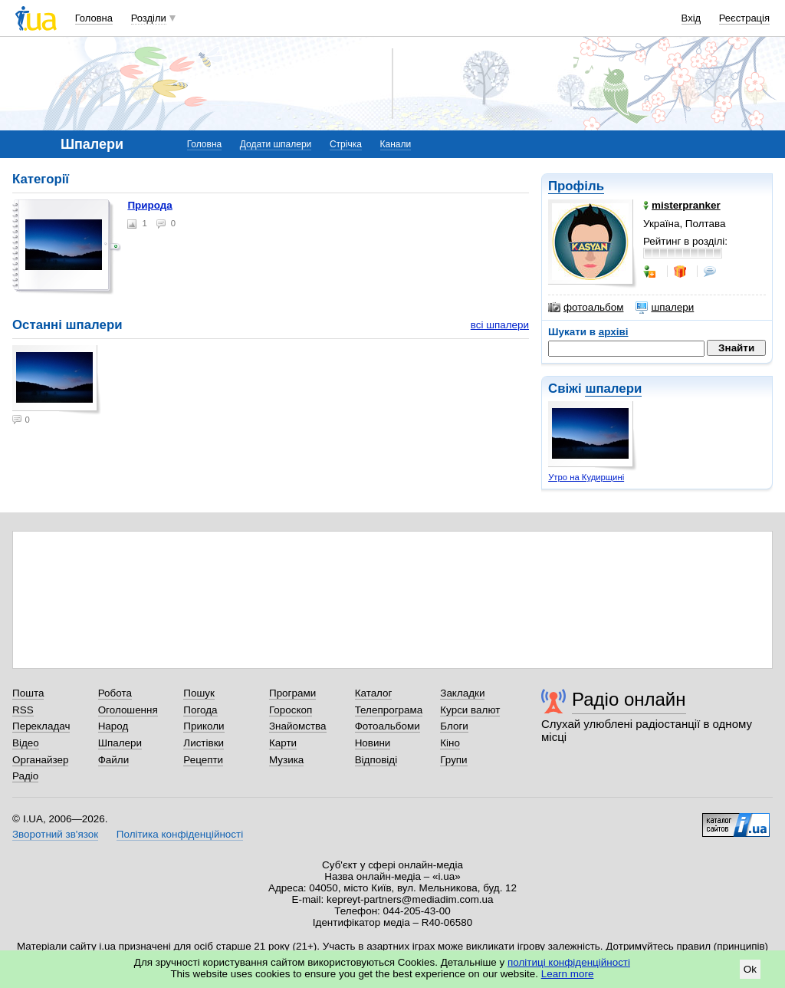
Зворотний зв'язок (55, 834)
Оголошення (128, 710)
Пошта (28, 693)
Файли (114, 760)
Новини (373, 743)
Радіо (25, 776)
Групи (453, 760)
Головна (94, 18)
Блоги (454, 726)
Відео (25, 743)
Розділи (148, 18)
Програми (292, 693)
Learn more (567, 974)
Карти (283, 743)
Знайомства (298, 726)
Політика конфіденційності (180, 834)
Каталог (373, 693)
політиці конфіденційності (568, 962)
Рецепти (203, 760)
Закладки (462, 693)
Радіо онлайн (629, 699)
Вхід (691, 18)
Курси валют (470, 710)
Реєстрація (744, 18)
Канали (396, 144)
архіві (614, 332)
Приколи (203, 726)
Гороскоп (290, 710)
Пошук (199, 693)
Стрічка (346, 144)
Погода (200, 710)
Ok (750, 969)
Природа (149, 205)
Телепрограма (389, 710)
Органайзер (40, 760)
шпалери (665, 307)
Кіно (450, 743)
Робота (115, 693)
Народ (113, 726)
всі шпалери (500, 325)
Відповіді (376, 760)
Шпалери (120, 743)
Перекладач (41, 726)
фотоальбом (585, 307)
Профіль (576, 186)
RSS (23, 710)
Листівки (203, 743)
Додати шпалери (275, 144)
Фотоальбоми (387, 726)
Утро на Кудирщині (586, 477)
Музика (286, 760)
